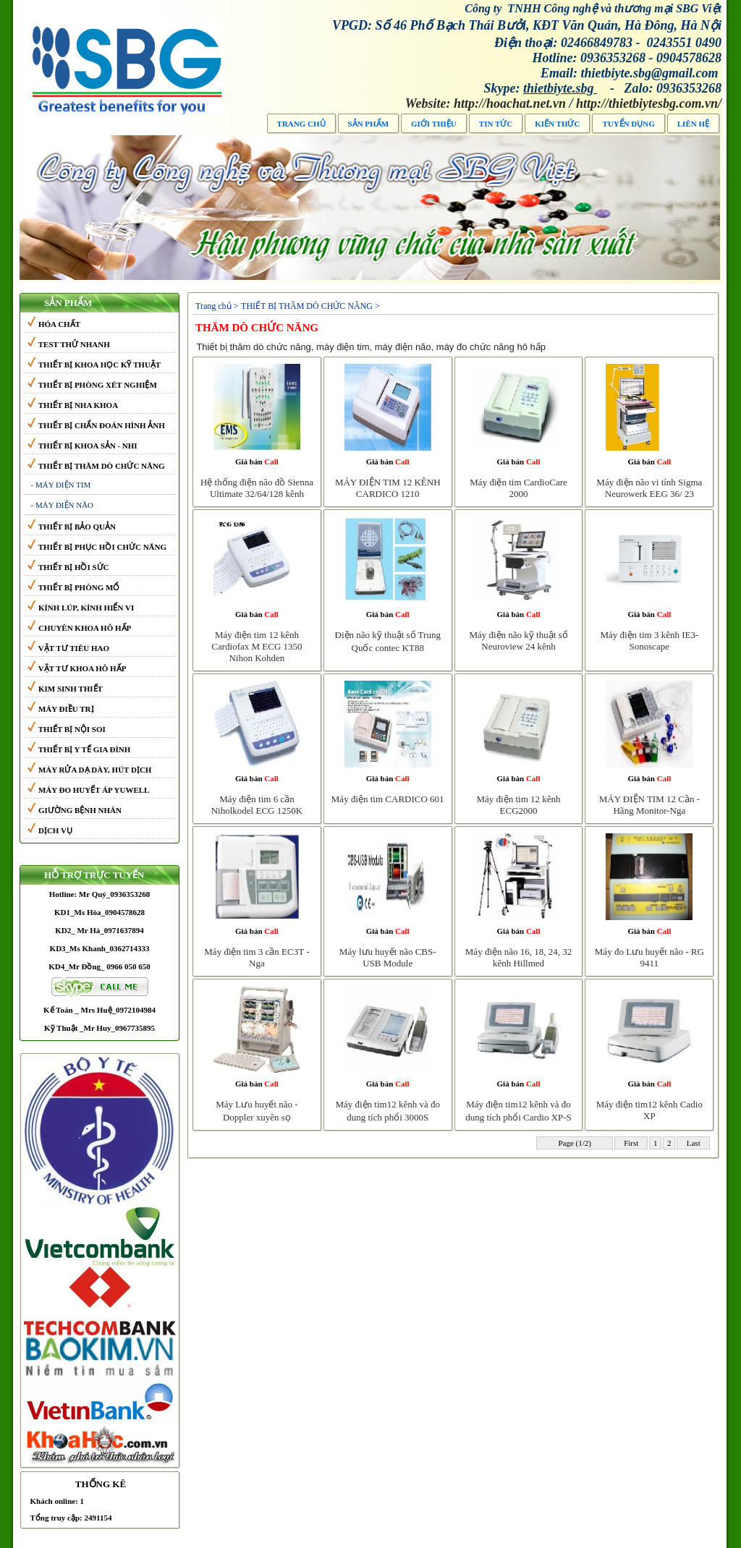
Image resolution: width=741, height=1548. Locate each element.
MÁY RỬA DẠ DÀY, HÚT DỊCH (89, 769)
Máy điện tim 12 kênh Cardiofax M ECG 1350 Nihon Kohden (256, 646)
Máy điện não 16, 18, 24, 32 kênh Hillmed (518, 957)
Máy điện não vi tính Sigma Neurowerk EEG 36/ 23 (649, 488)
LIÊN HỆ (693, 123)
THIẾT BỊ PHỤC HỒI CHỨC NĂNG (97, 547)
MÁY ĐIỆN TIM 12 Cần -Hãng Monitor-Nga (649, 805)
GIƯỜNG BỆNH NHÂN (74, 810)
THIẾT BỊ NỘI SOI (66, 729)
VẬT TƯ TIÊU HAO (68, 648)
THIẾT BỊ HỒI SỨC (68, 567)
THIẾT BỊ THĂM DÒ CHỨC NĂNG (96, 466)
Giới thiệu (434, 123)
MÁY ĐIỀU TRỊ (60, 709)
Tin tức (495, 123)
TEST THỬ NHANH (68, 344)
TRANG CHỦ (301, 123)
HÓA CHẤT (53, 324)
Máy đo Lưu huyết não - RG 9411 (649, 957)
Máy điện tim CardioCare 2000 (518, 488)
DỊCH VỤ (49, 830)
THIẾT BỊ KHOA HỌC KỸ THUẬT (94, 364)
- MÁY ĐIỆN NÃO (62, 505)
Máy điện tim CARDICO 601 (387, 799)
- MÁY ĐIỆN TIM (61, 484)
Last (693, 1143)
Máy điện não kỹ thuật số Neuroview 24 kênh (518, 640)
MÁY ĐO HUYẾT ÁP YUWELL (88, 790)
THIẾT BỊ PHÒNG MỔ (73, 587)
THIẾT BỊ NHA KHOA (73, 405)
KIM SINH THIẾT (65, 688)
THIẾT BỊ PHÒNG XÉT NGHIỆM (92, 384)
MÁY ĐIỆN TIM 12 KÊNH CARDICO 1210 (388, 488)
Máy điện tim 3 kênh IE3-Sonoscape (649, 640)
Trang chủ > (216, 306)
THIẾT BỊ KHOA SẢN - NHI (82, 445)
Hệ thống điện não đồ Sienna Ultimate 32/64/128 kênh (256, 488)
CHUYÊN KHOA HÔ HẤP (79, 628)
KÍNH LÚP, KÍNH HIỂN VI (81, 607)
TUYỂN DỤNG (628, 123)
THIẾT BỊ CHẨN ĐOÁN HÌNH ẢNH (96, 425)
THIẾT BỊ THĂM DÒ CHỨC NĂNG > (310, 306)
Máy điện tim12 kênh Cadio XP (649, 1110)
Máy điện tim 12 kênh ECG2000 (519, 805)
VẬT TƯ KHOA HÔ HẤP (77, 668)
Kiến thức (557, 123)
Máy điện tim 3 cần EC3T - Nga (256, 957)
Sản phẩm (368, 123)
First (631, 1143)
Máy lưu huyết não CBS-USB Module (387, 957)
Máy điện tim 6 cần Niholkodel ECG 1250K (256, 805)
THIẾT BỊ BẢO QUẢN (71, 526)
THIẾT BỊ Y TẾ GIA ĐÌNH (79, 749)
